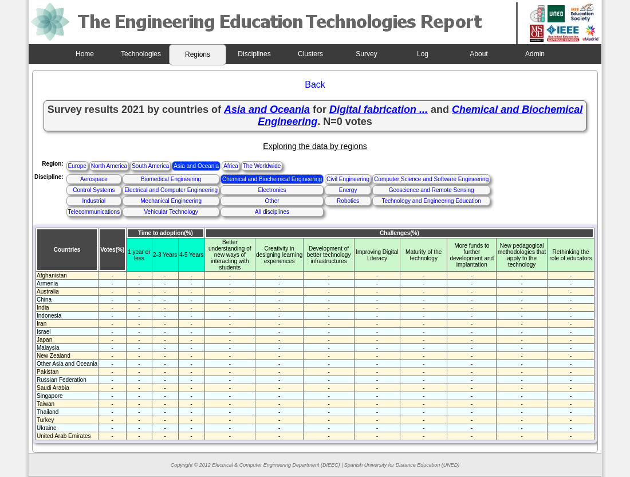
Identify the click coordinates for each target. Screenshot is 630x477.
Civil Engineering (347, 179)
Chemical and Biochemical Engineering (272, 179)
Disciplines (254, 54)
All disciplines (272, 212)
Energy (348, 190)
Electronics (272, 190)
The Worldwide (262, 166)
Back (315, 84)
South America (150, 166)
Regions (197, 54)
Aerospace (94, 179)
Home (85, 54)
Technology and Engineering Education (431, 201)
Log (422, 54)
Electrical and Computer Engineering (171, 190)
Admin (535, 54)
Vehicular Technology (171, 212)
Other (272, 201)
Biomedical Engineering (171, 179)
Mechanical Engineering (171, 201)
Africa (230, 166)
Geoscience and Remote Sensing (431, 190)
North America (109, 166)
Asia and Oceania (196, 166)
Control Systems (94, 190)
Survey (366, 54)
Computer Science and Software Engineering (431, 179)
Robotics (348, 201)
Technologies (141, 54)
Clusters (310, 54)
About (478, 54)
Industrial (94, 201)
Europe (77, 166)
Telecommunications (94, 212)
